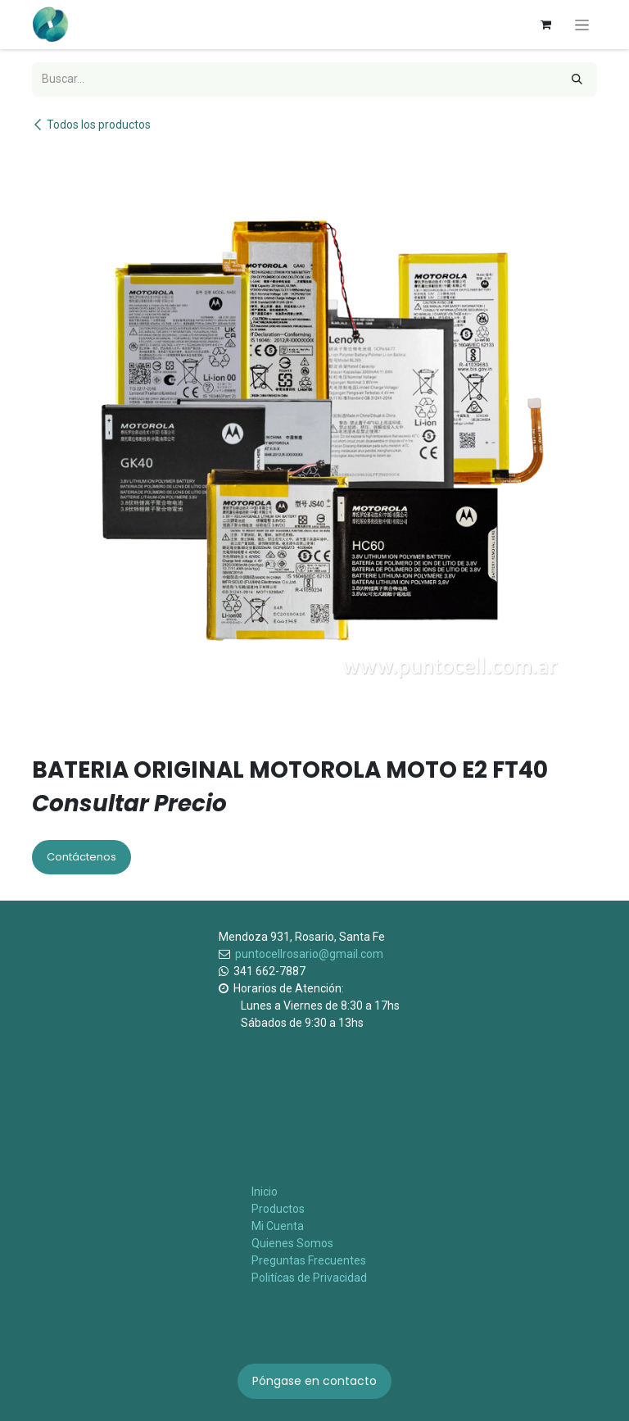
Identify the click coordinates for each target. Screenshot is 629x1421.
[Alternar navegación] (582, 24)
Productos (278, 1208)
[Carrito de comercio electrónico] (545, 24)
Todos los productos (91, 124)
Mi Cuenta (277, 1226)
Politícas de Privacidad (309, 1277)
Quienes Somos (292, 1243)
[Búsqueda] (577, 79)
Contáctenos (81, 857)
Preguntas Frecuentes (308, 1260)
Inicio (264, 1191)
